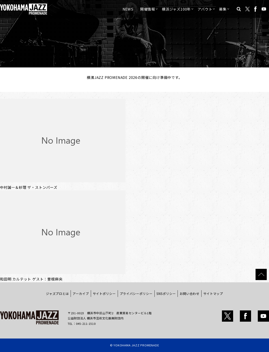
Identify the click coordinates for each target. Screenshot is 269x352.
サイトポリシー (104, 293)
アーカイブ (81, 293)
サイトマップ (213, 293)
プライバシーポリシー (136, 293)
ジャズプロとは (57, 293)
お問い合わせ (189, 293)
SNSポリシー (166, 293)
